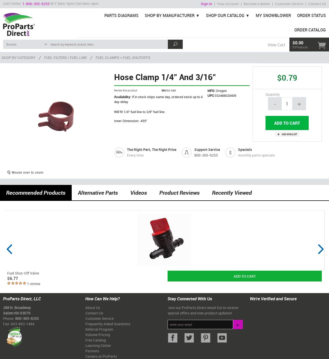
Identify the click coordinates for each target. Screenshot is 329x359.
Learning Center (98, 345)
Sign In (206, 3)
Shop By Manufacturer (170, 15)
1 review (33, 283)
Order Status (311, 15)
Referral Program (99, 329)
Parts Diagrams (121, 15)
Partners (92, 350)
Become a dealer (257, 3)
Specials (245, 149)
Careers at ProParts (101, 356)
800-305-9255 (206, 155)
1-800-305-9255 (36, 3)
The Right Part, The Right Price (151, 149)
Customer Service (289, 3)
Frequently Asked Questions (107, 323)
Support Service (207, 149)
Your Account (228, 3)
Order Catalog (310, 30)
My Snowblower (273, 15)
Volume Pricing (97, 334)
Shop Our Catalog (225, 15)
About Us (92, 307)
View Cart (276, 45)
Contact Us (317, 3)
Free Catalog (95, 340)
